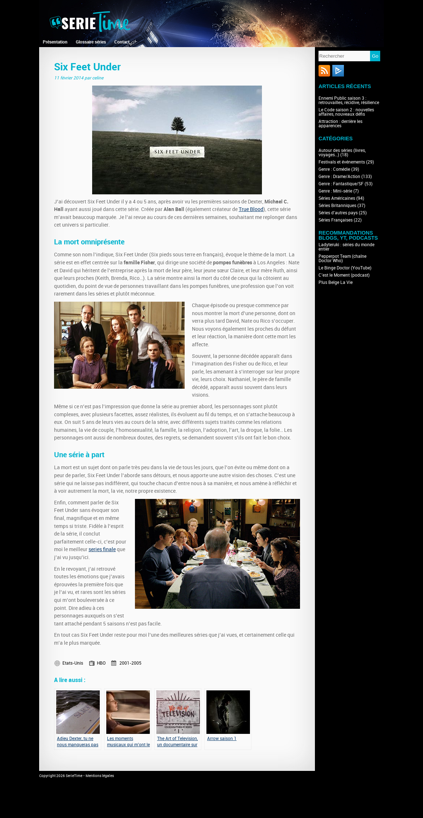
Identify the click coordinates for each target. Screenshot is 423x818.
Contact (122, 42)
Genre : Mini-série (335, 191)
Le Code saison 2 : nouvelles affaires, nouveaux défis (346, 112)
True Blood (251, 209)
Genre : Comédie (334, 169)
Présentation (55, 42)
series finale (102, 549)
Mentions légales (100, 776)
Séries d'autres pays (338, 212)
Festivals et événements (342, 162)
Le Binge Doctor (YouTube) (345, 267)
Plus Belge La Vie (336, 282)
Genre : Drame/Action (339, 176)
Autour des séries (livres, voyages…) (342, 152)
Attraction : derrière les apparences (340, 123)
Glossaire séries (91, 42)
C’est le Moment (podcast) (344, 275)
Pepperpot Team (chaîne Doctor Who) (342, 258)
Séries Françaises (336, 220)
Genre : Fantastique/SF (341, 183)
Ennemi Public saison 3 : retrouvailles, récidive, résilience (349, 100)
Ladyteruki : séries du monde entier (346, 247)
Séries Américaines (337, 198)
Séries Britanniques (337, 205)
